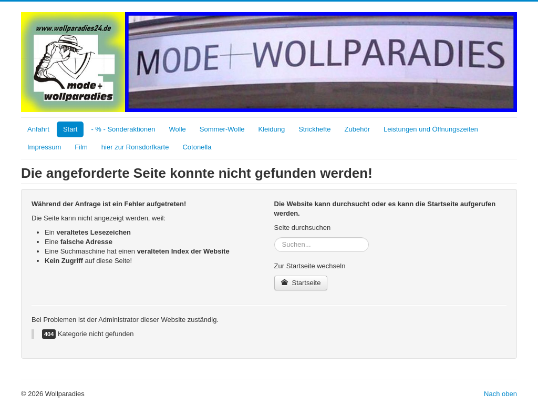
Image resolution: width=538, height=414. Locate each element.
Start (70, 129)
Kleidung (271, 129)
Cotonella (196, 147)
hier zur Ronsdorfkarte (135, 147)
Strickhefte (314, 129)
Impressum (44, 147)
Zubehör (357, 129)
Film (81, 147)
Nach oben (500, 394)
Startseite (301, 283)
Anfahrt (38, 129)
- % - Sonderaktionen (123, 129)
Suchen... (274, 237)
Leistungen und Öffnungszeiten (431, 129)
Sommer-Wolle (222, 129)
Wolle (177, 129)
